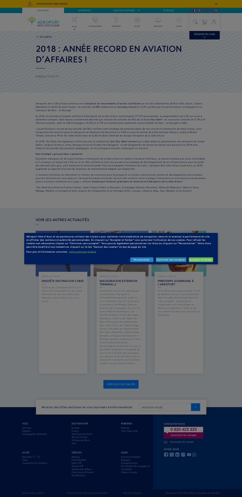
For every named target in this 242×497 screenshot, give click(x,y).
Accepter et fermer (201, 259)
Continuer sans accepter (171, 259)
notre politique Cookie (82, 252)
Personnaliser (142, 259)
